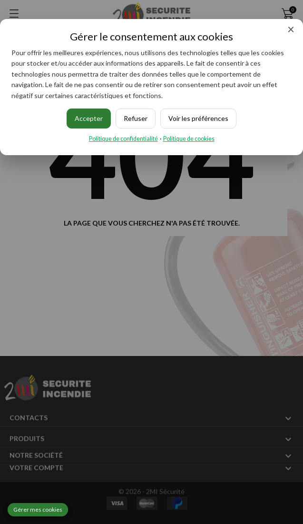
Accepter (89, 118)
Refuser (135, 118)
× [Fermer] (290, 29)
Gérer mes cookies (37, 509)
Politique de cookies (189, 138)
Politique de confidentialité (123, 138)
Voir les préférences (198, 118)
